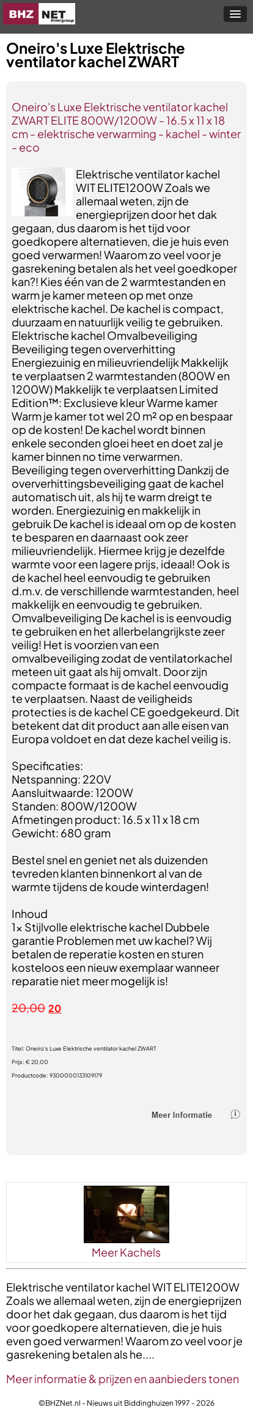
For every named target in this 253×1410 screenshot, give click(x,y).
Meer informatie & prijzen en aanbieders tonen (122, 1378)
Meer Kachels (126, 1252)
